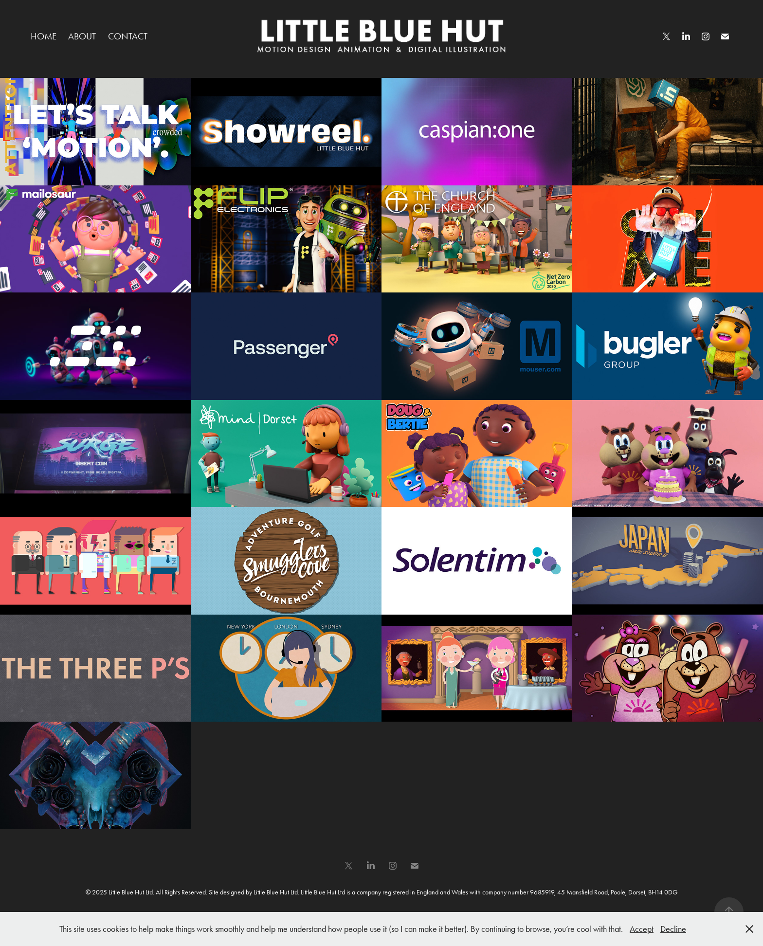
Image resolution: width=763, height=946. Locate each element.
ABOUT (82, 36)
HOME (43, 36)
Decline (673, 929)
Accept (642, 929)
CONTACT (127, 36)
